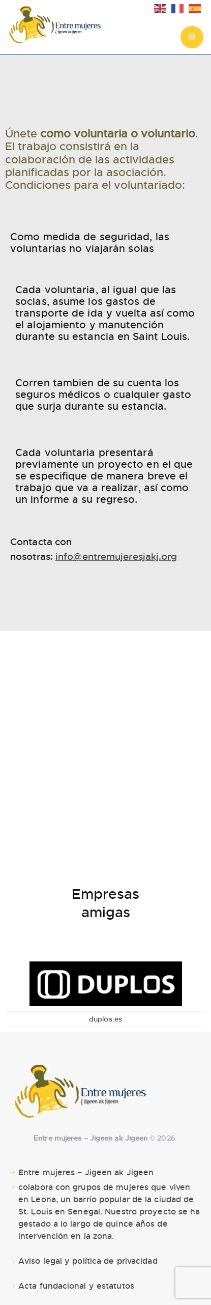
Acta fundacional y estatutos (76, 1286)
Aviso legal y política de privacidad (88, 1261)
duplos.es (105, 1019)
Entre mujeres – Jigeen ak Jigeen (86, 1172)
